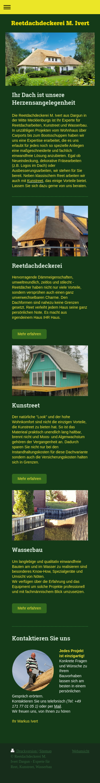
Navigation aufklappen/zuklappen (50, 7)
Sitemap (45, 751)
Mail (57, 706)
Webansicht (80, 751)
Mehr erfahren (29, 334)
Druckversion (24, 751)
